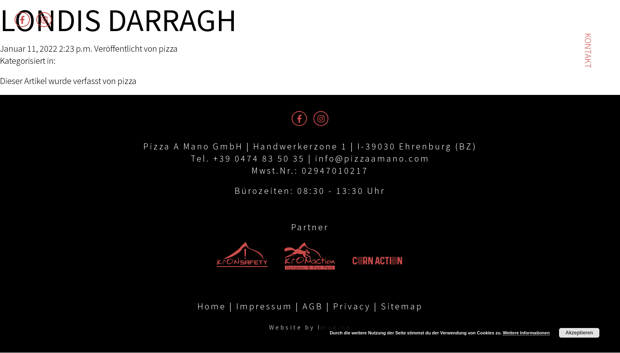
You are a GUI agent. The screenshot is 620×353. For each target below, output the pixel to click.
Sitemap (402, 306)
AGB (313, 306)
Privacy (352, 306)
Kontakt (588, 50)
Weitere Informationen (526, 332)
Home (212, 306)
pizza (168, 48)
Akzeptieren (579, 333)
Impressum (264, 306)
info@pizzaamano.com (372, 158)
